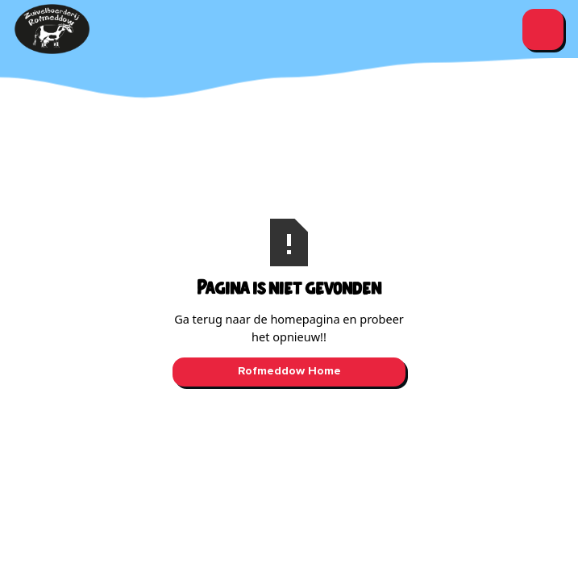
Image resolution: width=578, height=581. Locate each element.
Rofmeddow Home (289, 371)
